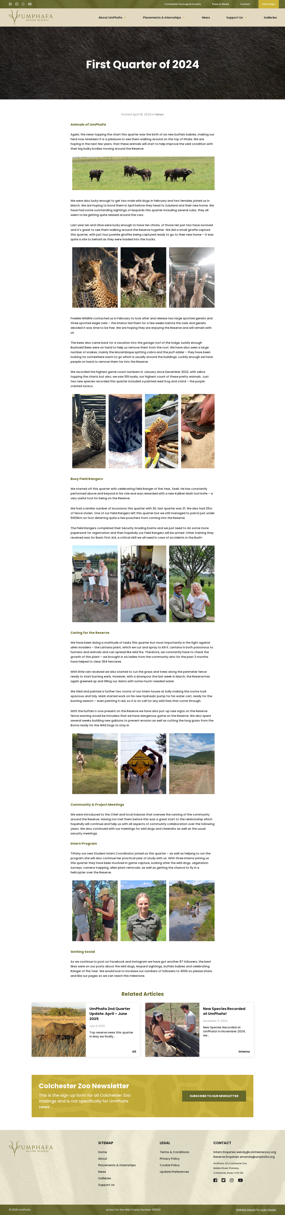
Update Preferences (174, 1172)
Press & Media (220, 4)
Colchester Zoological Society (182, 4)
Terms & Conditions (174, 1152)
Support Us (234, 17)
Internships (268, 4)
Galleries (270, 17)
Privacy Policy (170, 1159)
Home (102, 1152)
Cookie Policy (170, 1165)
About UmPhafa (110, 17)
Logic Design (268, 1210)
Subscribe (214, 1096)
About (102, 1159)
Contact (245, 4)
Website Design (246, 1210)
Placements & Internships (162, 17)
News (206, 17)
